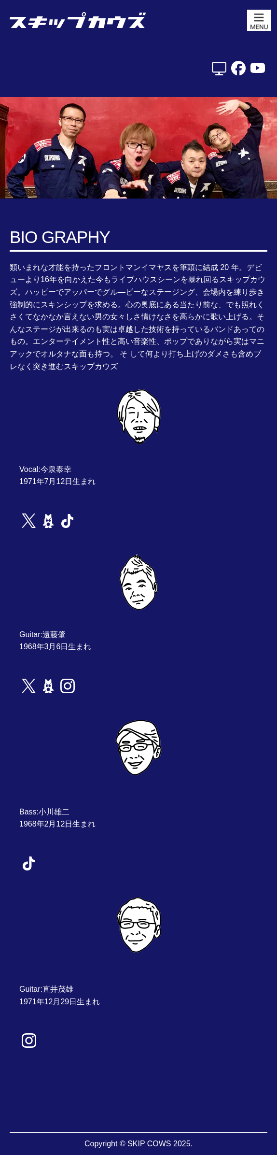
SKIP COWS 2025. (160, 1144)
